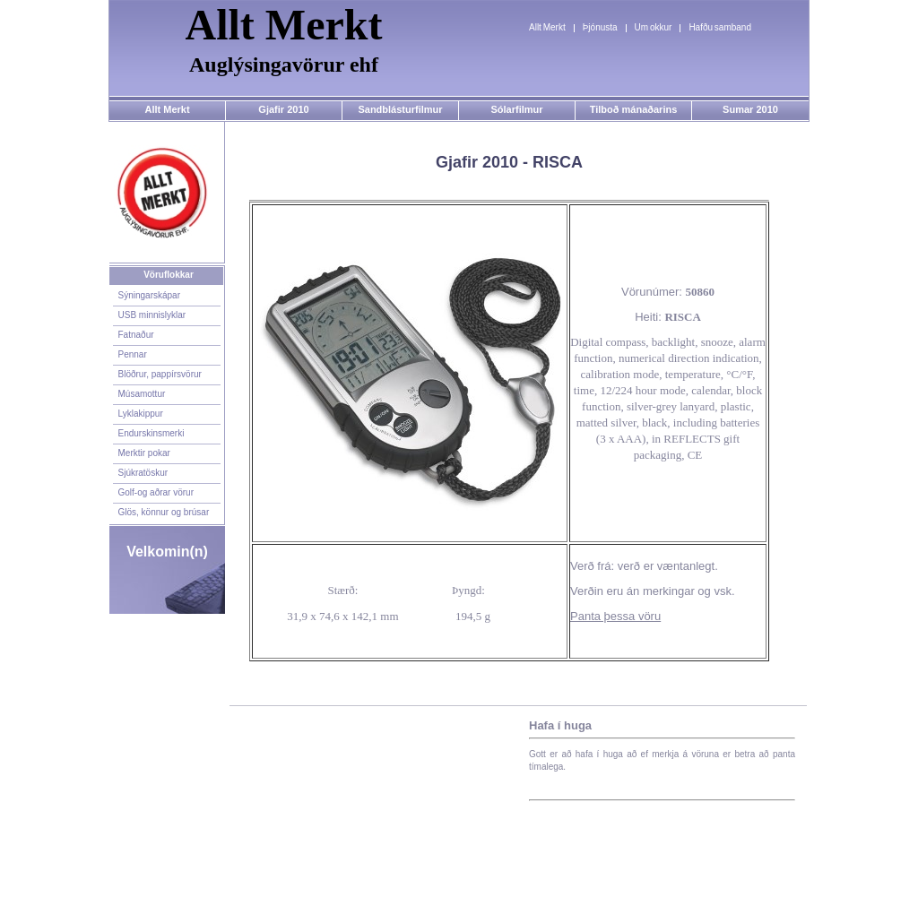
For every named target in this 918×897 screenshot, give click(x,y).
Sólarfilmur (516, 109)
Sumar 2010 (750, 109)
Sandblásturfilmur (400, 109)
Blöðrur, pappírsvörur (160, 374)
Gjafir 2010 (283, 109)
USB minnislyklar (152, 315)
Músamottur (142, 394)
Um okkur (653, 27)
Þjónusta (600, 27)
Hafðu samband (719, 27)
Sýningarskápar (149, 295)
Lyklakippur (140, 413)
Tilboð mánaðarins (634, 109)
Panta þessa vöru (615, 616)
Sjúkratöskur (143, 473)
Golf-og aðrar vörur (156, 492)
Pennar (132, 354)
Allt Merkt (547, 27)
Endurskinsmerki (151, 433)
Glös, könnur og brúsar (164, 512)
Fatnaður (136, 335)
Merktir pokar (144, 453)
